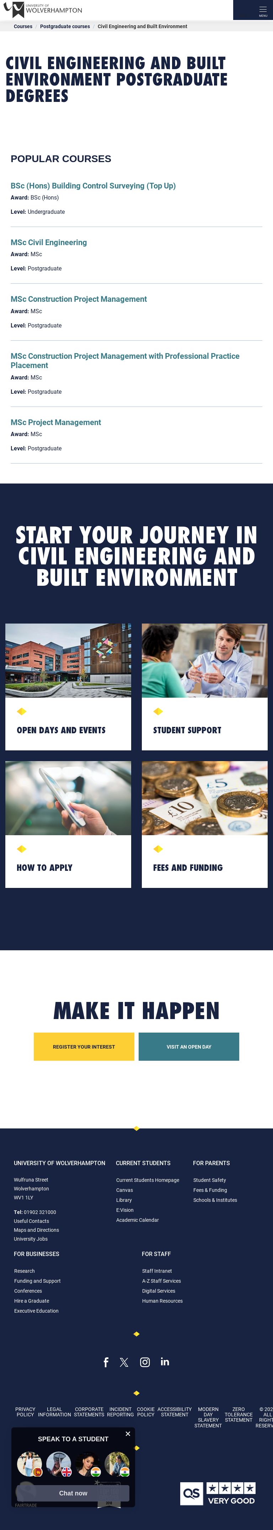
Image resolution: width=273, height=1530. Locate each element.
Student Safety (209, 1180)
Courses (23, 26)
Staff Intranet (157, 1270)
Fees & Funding (210, 1190)
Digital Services (158, 1290)
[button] (73, 1493)
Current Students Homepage (147, 1180)
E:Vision (125, 1209)
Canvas (124, 1190)
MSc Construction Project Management (79, 299)
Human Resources (162, 1300)
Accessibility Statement (174, 1412)
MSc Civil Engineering (49, 242)
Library (124, 1199)
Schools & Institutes (215, 1199)
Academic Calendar (137, 1219)
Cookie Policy (146, 1412)
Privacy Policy (25, 1412)
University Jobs (31, 1238)
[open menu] (263, 10)
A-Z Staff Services (161, 1280)
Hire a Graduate (31, 1300)
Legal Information (54, 1412)
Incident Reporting (120, 1412)
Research (24, 1270)
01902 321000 (40, 1212)
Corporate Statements (89, 1412)
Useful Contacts (31, 1221)
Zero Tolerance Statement (239, 1414)
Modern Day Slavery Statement (208, 1417)
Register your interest (84, 1046)
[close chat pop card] (128, 1434)
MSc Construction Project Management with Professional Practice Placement (125, 360)
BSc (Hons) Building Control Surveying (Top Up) (93, 185)
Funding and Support (37, 1280)
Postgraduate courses (65, 26)
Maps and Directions (36, 1229)
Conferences (28, 1290)
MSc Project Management (56, 422)
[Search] (243, 10)
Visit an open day (189, 1046)
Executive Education (36, 1310)
